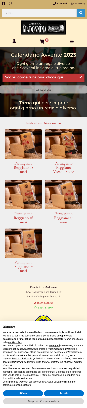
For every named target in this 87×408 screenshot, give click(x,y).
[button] (43, 78)
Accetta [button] (64, 393)
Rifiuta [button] (23, 393)
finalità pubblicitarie (22, 358)
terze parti (54, 345)
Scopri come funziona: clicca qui (34, 77)
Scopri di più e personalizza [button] (43, 401)
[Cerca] (81, 13)
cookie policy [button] (14, 342)
